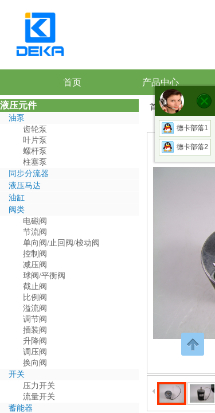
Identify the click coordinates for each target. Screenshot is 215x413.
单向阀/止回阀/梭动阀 (61, 243)
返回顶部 (192, 344)
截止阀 (35, 286)
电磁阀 (35, 221)
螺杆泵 (35, 151)
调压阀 (35, 352)
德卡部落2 (185, 147)
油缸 (17, 197)
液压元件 (18, 105)
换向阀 (35, 363)
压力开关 (39, 385)
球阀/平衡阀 (44, 275)
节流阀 (35, 232)
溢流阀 (35, 308)
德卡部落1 (185, 128)
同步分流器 (29, 173)
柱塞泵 (35, 162)
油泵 (17, 118)
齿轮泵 (35, 129)
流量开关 (39, 396)
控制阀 (35, 254)
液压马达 (25, 185)
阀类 (17, 209)
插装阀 (35, 330)
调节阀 (35, 319)
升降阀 (35, 341)
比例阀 (35, 297)
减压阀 (35, 264)
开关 (17, 374)
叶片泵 (35, 140)
